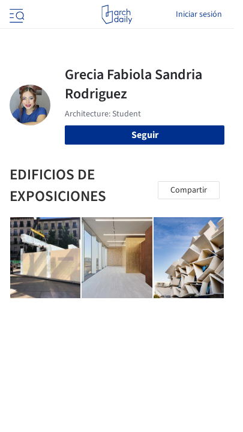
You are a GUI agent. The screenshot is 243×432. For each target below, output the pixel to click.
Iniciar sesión (199, 14)
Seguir (144, 135)
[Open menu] (15, 14)
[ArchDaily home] (116, 14)
